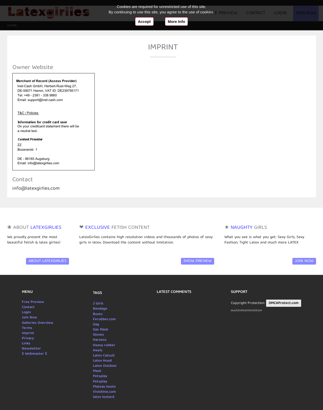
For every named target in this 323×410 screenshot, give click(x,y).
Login (26, 312)
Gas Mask (100, 329)
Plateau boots (104, 386)
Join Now (304, 261)
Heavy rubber (104, 345)
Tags (97, 293)
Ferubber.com (104, 319)
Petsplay (100, 376)
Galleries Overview (37, 323)
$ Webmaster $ (34, 354)
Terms (27, 328)
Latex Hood (102, 360)
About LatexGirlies (47, 261)
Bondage (100, 309)
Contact (28, 307)
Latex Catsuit (104, 355)
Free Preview (33, 302)
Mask (97, 371)
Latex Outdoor (105, 366)
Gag (96, 324)
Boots (98, 314)
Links (26, 343)
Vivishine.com (104, 392)
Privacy (28, 338)
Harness (100, 340)
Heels (97, 350)
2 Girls (98, 303)
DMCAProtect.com (284, 303)
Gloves (98, 335)
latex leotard (103, 397)
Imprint (28, 333)
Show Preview (198, 261)
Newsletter (31, 348)
